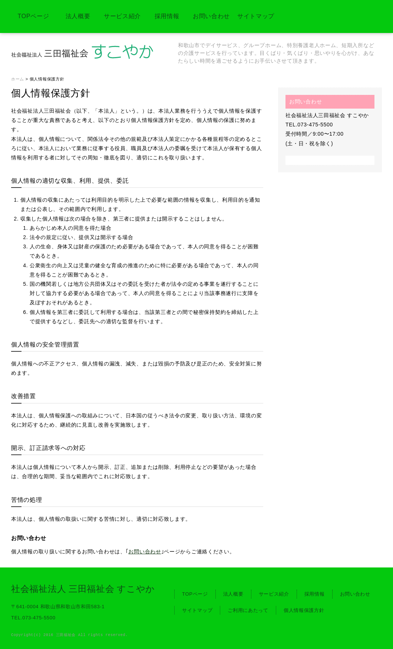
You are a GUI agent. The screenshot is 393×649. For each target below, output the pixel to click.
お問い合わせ (211, 16)
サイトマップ (255, 16)
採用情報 (167, 16)
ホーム (17, 79)
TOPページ (33, 16)
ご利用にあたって (248, 610)
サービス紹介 (122, 16)
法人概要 (78, 16)
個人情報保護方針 (304, 610)
